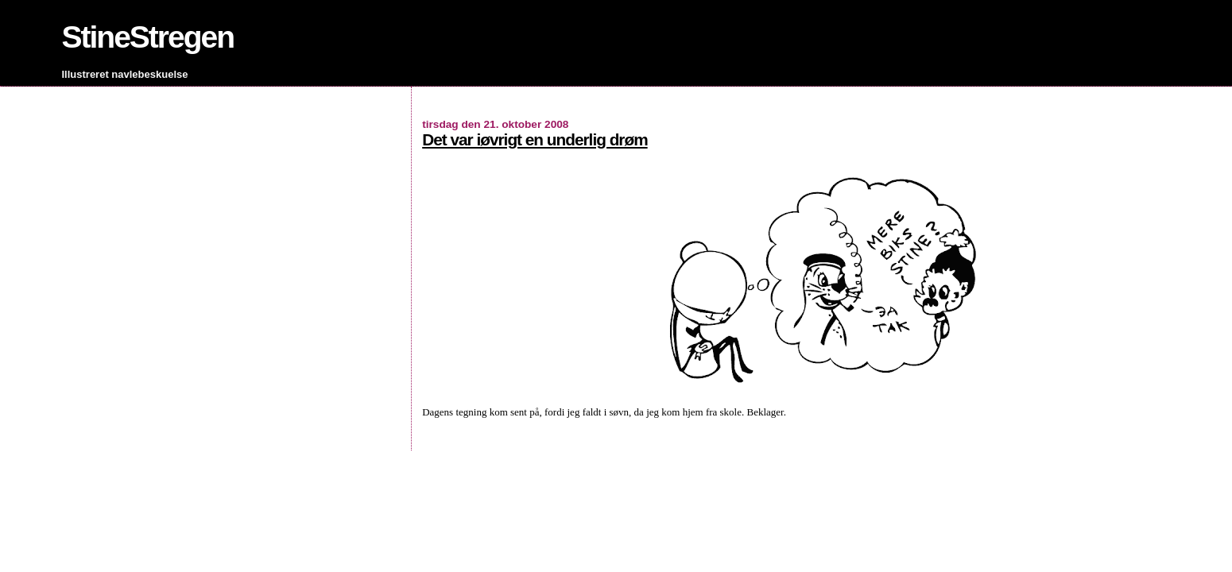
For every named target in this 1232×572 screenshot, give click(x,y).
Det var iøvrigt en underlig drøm (534, 139)
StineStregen (148, 37)
